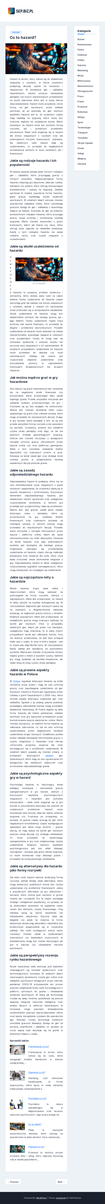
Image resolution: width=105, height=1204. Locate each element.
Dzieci (81, 49)
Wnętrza (82, 158)
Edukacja (82, 54)
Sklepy (81, 117)
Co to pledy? (34, 1124)
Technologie (84, 127)
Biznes (81, 39)
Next (61, 1182)
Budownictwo (85, 44)
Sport (80, 122)
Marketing (83, 70)
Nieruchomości (85, 86)
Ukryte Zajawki (85, 143)
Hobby (81, 60)
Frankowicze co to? (38, 1046)
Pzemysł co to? (36, 1146)
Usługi (81, 153)
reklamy (49, 755)
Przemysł (82, 106)
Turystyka (83, 137)
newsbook (61, 1198)
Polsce (16, 681)
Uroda (81, 148)
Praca (80, 96)
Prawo (81, 101)
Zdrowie (16, 32)
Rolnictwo (83, 112)
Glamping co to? (36, 1072)
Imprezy (82, 65)
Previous (13, 1182)
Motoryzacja (84, 80)
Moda (80, 75)
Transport (83, 132)
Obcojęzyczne (85, 91)
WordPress (41, 1198)
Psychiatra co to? (37, 1098)
